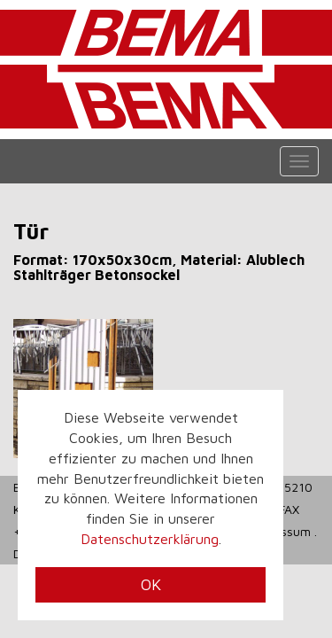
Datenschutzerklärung (150, 539)
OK (151, 584)
